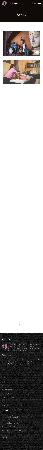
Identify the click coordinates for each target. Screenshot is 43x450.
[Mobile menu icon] (39, 3)
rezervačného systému (10, 362)
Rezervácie (8, 390)
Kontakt (7, 405)
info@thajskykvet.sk (12, 423)
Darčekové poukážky (11, 386)
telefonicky (6, 364)
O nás (6, 382)
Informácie (8, 394)
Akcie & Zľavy (9, 397)
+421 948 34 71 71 (11, 427)
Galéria (6, 401)
